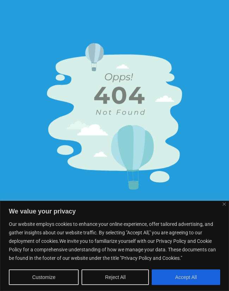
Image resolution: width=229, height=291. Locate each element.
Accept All (186, 277)
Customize (43, 277)
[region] (114, 246)
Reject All (115, 277)
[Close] (224, 204)
